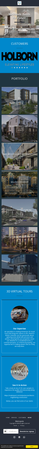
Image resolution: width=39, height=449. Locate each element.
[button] (2, 3)
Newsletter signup (27, 431)
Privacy (22, 425)
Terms (15, 425)
